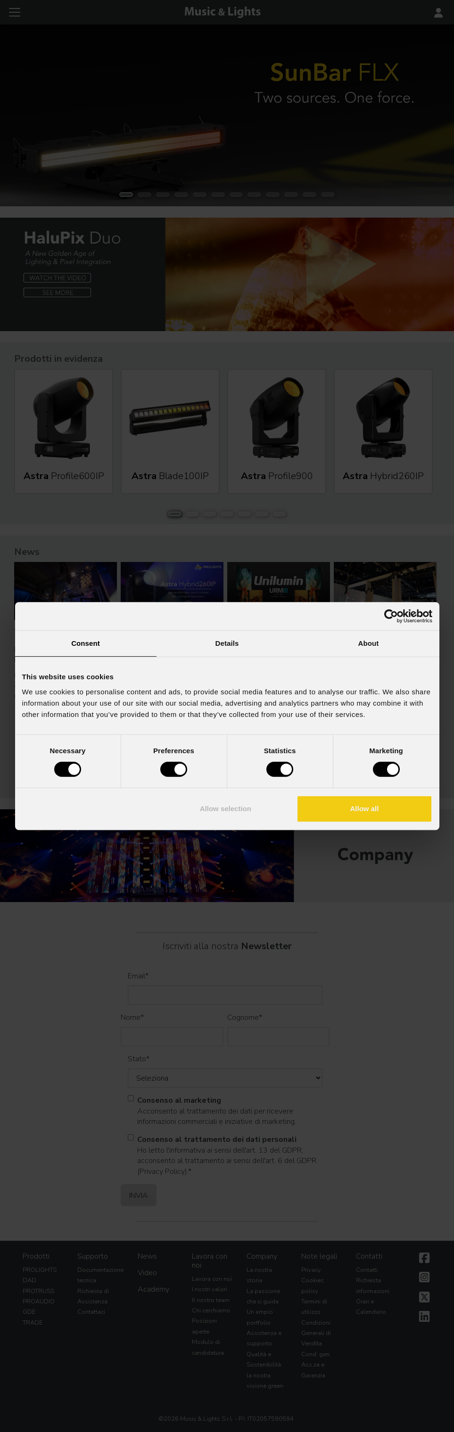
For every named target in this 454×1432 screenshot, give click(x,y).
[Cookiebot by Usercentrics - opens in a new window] (391, 616)
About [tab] (368, 643)
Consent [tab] (85, 643)
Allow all (364, 809)
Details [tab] (227, 643)
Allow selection (225, 809)
